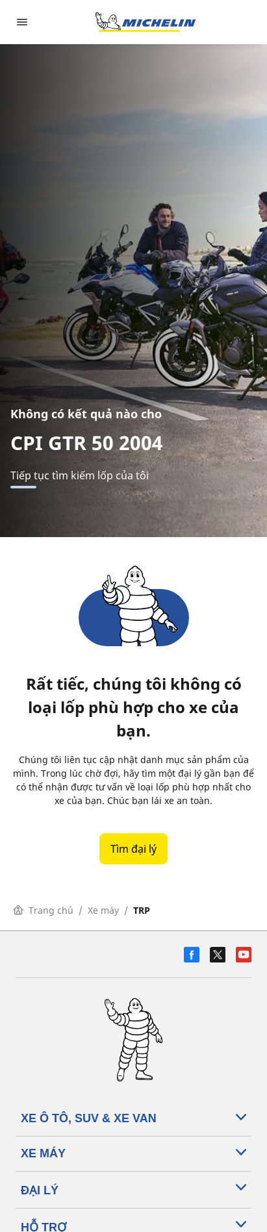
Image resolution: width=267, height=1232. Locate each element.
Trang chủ (43, 910)
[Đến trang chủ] (145, 22)
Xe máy (103, 910)
